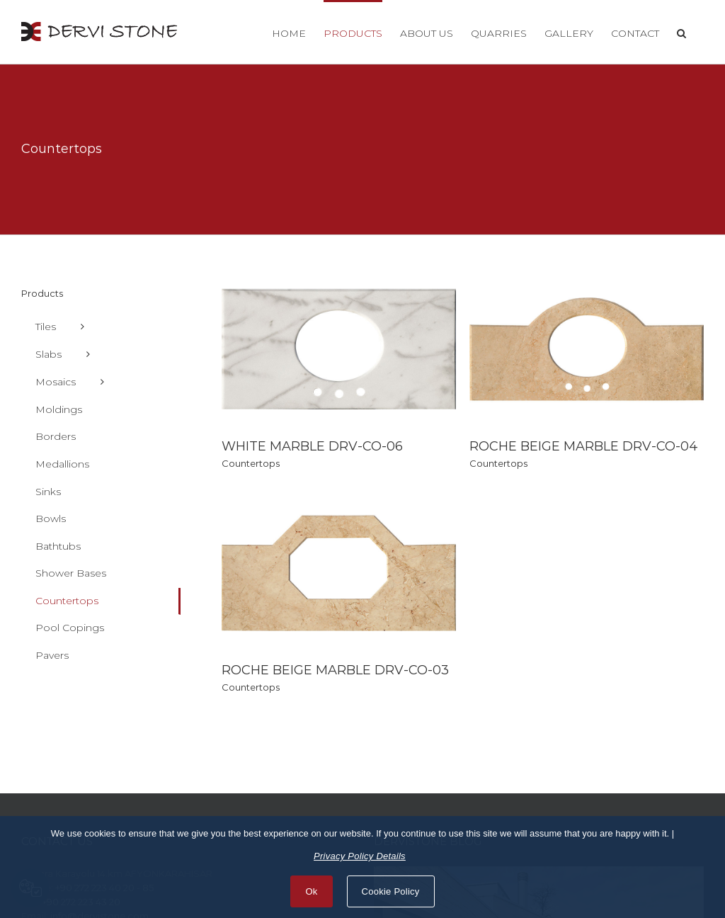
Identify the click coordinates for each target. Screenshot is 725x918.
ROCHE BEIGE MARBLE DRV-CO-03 (367, 649)
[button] (681, 32)
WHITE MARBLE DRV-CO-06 (312, 446)
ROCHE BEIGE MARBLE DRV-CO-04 (576, 446)
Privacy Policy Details (360, 856)
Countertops (251, 463)
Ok (311, 891)
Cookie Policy (391, 891)
